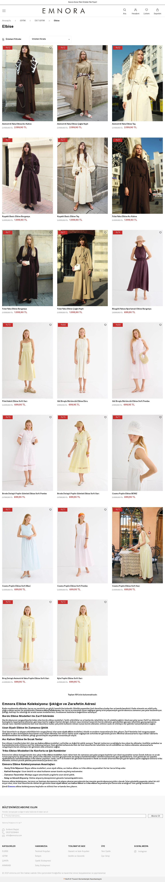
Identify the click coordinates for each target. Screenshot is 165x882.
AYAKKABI (6, 866)
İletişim (38, 856)
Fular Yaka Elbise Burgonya (14, 309)
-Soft (66, 879)
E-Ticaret (74, 879)
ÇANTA (5, 861)
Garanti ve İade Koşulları (78, 851)
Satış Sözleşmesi (42, 866)
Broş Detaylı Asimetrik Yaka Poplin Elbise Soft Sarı (25, 678)
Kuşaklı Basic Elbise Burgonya (16, 216)
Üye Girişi (105, 856)
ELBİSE (5, 851)
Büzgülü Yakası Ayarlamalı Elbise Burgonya (131, 309)
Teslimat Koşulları (42, 851)
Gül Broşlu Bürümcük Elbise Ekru (72, 401)
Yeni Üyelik (106, 851)
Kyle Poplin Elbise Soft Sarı (69, 678)
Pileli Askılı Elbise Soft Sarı (14, 401)
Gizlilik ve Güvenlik (76, 856)
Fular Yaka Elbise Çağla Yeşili (70, 309)
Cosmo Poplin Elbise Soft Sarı (126, 586)
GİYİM (4, 856)
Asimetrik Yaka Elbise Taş (123, 124)
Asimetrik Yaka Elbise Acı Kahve (17, 124)
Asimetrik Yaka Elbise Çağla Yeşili (72, 124)
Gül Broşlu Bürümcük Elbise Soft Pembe (131, 401)
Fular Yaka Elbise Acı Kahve (124, 216)
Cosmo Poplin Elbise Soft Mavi (16, 586)
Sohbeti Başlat (10, 830)
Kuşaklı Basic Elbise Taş (68, 216)
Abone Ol (155, 816)
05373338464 (10, 833)
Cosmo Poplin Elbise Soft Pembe (72, 586)
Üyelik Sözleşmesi (43, 861)
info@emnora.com (12, 836)
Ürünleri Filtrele (11, 39)
